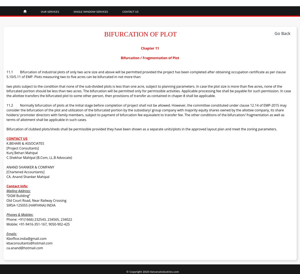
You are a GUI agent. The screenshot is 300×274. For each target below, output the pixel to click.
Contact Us (130, 12)
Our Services (50, 12)
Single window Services (91, 12)
